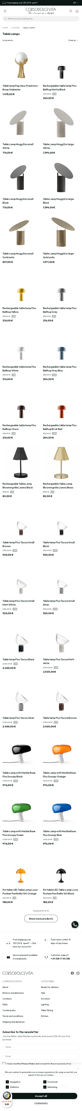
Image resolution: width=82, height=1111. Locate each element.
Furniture (45, 998)
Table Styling (47, 1010)
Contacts (7, 998)
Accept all (41, 1096)
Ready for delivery (50, 987)
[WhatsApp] (75, 924)
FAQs (4, 1004)
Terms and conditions (12, 1016)
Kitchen (44, 1016)
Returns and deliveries (13, 993)
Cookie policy (9, 1010)
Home (5, 28)
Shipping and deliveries (13, 1021)
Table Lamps (29, 28)
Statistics (14, 1087)
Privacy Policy (28, 1063)
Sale (43, 993)
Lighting (15, 28)
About (5, 987)
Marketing (52, 1087)
